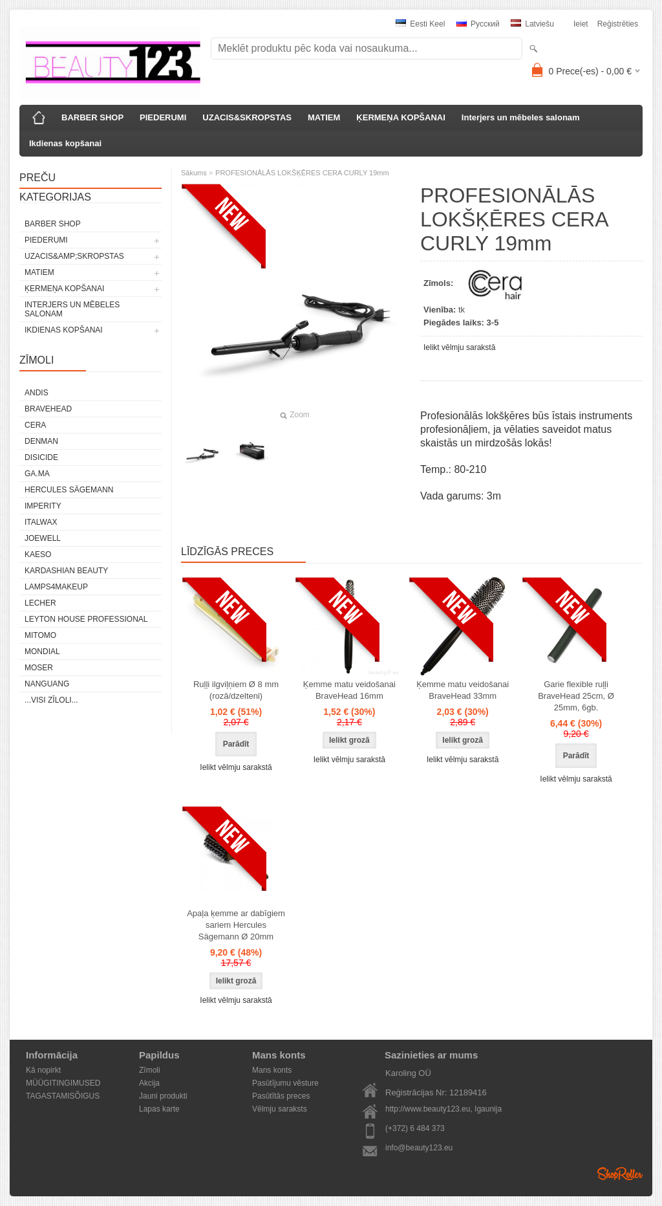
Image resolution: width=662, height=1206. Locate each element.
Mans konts (272, 1070)
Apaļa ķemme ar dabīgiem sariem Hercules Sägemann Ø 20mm (236, 924)
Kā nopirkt (43, 1070)
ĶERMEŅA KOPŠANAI (400, 117)
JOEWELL (43, 538)
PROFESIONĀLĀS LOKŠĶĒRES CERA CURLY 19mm (302, 173)
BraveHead (48, 408)
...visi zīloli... (51, 700)
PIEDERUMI (163, 117)
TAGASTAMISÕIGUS (63, 1096)
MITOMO (40, 635)
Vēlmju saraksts (279, 1108)
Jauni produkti (163, 1096)
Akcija (149, 1083)
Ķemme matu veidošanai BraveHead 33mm (462, 690)
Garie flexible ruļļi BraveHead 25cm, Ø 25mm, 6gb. (576, 695)
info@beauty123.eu (419, 1147)
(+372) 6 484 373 (415, 1128)
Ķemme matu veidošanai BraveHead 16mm (349, 690)
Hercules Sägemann (69, 489)
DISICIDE (41, 457)
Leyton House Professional (86, 619)
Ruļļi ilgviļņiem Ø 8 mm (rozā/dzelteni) (236, 690)
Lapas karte (159, 1108)
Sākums (194, 173)
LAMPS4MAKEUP (56, 586)
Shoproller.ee (620, 1173)
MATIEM (324, 117)
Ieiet (580, 23)
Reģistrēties (617, 23)
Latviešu (532, 23)
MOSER (39, 667)
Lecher (40, 603)
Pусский (478, 23)
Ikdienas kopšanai (65, 143)
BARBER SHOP (92, 117)
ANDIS (36, 392)
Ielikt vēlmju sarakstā (459, 347)
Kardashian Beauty (66, 570)
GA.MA (37, 473)
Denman (41, 441)
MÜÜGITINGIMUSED (63, 1083)
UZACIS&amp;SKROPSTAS (74, 256)
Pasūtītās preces (281, 1096)
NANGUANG (47, 683)
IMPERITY (43, 505)
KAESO (38, 554)
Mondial (42, 651)
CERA (35, 425)
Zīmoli (149, 1070)
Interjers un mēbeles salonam (521, 117)
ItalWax (41, 522)
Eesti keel (420, 23)
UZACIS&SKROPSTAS (247, 117)
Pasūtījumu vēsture (285, 1083)
